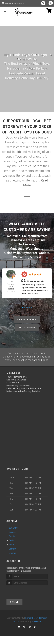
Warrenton (20, 256)
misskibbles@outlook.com (18, 385)
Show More (33, 293)
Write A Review (26, 327)
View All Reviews (26, 319)
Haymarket (29, 252)
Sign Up (14, 601)
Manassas (17, 248)
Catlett (44, 252)
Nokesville (26, 244)
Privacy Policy (31, 617)
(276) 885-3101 (13, 382)
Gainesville (12, 252)
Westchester (35, 248)
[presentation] (21, 590)
